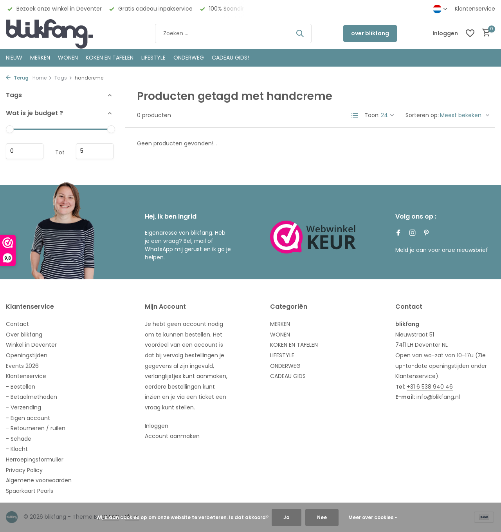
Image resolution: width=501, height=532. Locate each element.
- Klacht (17, 449)
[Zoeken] (233, 33)
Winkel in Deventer (31, 345)
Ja (286, 517)
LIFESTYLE (282, 355)
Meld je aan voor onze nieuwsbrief (441, 250)
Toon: (372, 115)
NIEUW (14, 58)
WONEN (68, 58)
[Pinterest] (427, 233)
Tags (63, 77)
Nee (322, 517)
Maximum (95, 151)
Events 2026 (22, 366)
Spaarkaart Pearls (29, 491)
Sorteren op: (422, 115)
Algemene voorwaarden (39, 480)
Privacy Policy (24, 470)
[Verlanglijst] (470, 33)
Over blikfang (24, 334)
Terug (17, 77)
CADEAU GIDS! (230, 58)
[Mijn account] (445, 33)
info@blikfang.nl (438, 397)
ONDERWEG (188, 58)
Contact (17, 324)
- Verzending (23, 407)
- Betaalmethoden (31, 397)
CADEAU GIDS (288, 376)
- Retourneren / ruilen (35, 428)
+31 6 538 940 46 (430, 387)
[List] (355, 115)
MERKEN (40, 58)
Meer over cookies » (372, 517)
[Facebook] (398, 233)
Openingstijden (26, 355)
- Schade (18, 439)
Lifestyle (153, 58)
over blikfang (370, 33)
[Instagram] (412, 233)
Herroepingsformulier (34, 459)
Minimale (24, 151)
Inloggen (156, 426)
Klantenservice (475, 9)
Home (42, 77)
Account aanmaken (172, 436)
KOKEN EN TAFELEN (109, 58)
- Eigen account (28, 418)
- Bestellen (20, 387)
